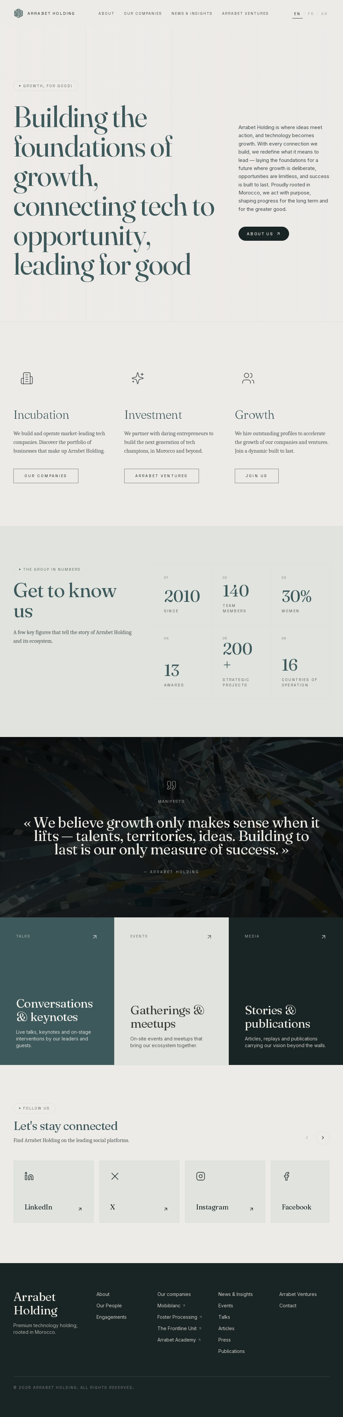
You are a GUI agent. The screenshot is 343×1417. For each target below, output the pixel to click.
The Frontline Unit (179, 1328)
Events (225, 1305)
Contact (287, 1305)
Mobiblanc (171, 1305)
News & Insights (192, 13)
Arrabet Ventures (245, 13)
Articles (226, 1328)
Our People (109, 1305)
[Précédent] (307, 1137)
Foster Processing (180, 1317)
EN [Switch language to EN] (297, 14)
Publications (231, 1351)
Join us (257, 475)
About (106, 13)
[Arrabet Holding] (44, 13)
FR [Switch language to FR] (311, 13)
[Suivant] (323, 1137)
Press (224, 1340)
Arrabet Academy (179, 1340)
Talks (224, 1317)
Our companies (143, 13)
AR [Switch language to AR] (324, 13)
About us (264, 233)
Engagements (111, 1317)
